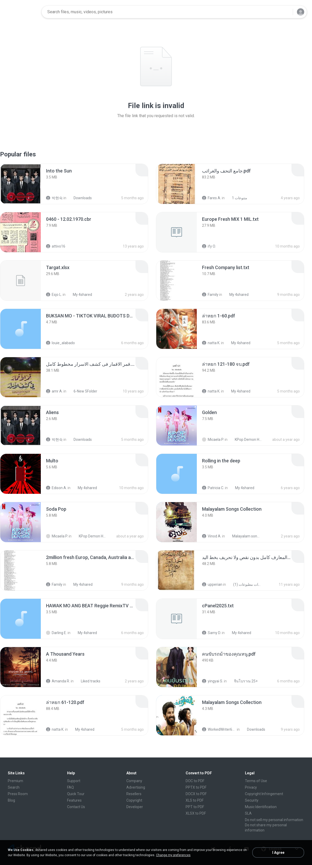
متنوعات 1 (236, 198)
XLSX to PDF (196, 813)
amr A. (54, 391)
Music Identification (261, 807)
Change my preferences (173, 855)
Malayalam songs (243, 536)
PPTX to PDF (196, 787)
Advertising (135, 787)
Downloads (80, 198)
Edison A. (56, 488)
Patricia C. (213, 488)
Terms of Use (256, 781)
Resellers (133, 794)
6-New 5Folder (82, 391)
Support (73, 781)
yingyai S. (212, 681)
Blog (11, 800)
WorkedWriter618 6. (219, 729)
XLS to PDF (195, 800)
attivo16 (55, 246)
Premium (15, 781)
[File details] (20, 184)
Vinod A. (211, 536)
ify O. (209, 246)
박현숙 (54, 198)
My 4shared (79, 294)
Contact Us (76, 807)
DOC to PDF (195, 781)
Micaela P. (213, 439)
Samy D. (211, 633)
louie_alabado (60, 343)
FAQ (70, 787)
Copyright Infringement (264, 794)
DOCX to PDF (196, 794)
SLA (248, 813)
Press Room (18, 794)
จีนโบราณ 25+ (243, 681)
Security (251, 800)
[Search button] (286, 12)
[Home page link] (21, 12)
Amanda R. (58, 681)
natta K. (211, 343)
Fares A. (211, 198)
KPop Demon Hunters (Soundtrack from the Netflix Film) (246, 439)
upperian (212, 584)
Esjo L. (54, 294)
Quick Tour (75, 794)
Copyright (134, 800)
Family (210, 294)
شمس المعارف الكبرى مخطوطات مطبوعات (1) (245, 584)
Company (134, 781)
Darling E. (56, 633)
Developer (134, 807)
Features (74, 800)
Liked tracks (87, 681)
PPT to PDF (195, 807)
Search (14, 787)
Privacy (251, 787)
